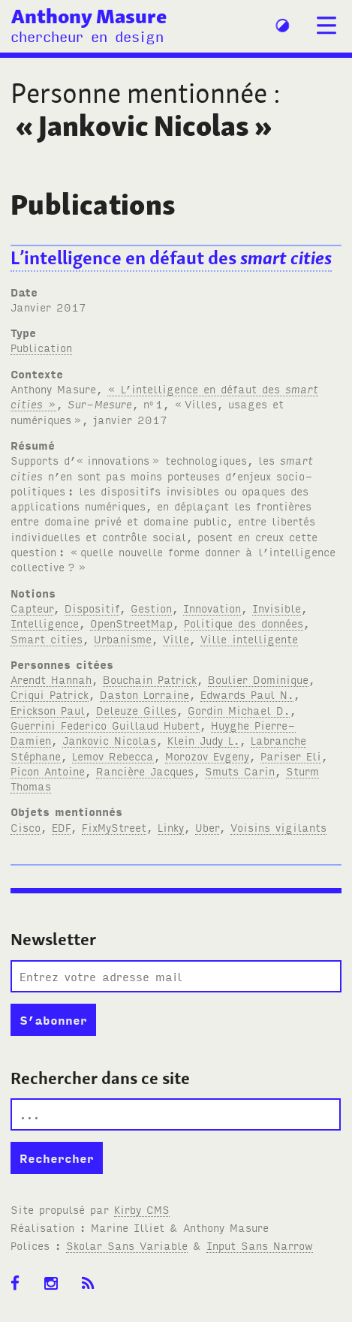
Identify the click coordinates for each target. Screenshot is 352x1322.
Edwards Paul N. (246, 694)
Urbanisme (123, 638)
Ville (176, 638)
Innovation (212, 608)
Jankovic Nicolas (109, 740)
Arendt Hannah (51, 679)
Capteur (32, 608)
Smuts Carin (240, 770)
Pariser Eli (290, 755)
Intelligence (45, 623)
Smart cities (47, 638)
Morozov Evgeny (207, 755)
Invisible (276, 608)
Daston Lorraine (144, 694)
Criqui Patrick (50, 694)
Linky (171, 827)
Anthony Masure (89, 15)
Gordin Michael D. (239, 710)
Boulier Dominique (258, 679)
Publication (41, 347)
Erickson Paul (48, 710)
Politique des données (243, 623)
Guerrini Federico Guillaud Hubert (105, 725)
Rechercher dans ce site (100, 1078)
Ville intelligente (249, 638)
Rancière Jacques (145, 770)
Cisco (26, 827)
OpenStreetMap (131, 623)
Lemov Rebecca (113, 755)
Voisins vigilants (278, 827)
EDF (61, 827)
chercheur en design (87, 35)
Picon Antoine (48, 770)
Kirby (142, 1209)
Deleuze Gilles (136, 710)
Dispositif (92, 608)
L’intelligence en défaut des (171, 257)
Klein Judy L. (203, 740)
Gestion (151, 608)
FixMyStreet (114, 827)
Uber (207, 827)
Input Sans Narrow (259, 1245)
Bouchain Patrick (150, 679)
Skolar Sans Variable (127, 1245)
